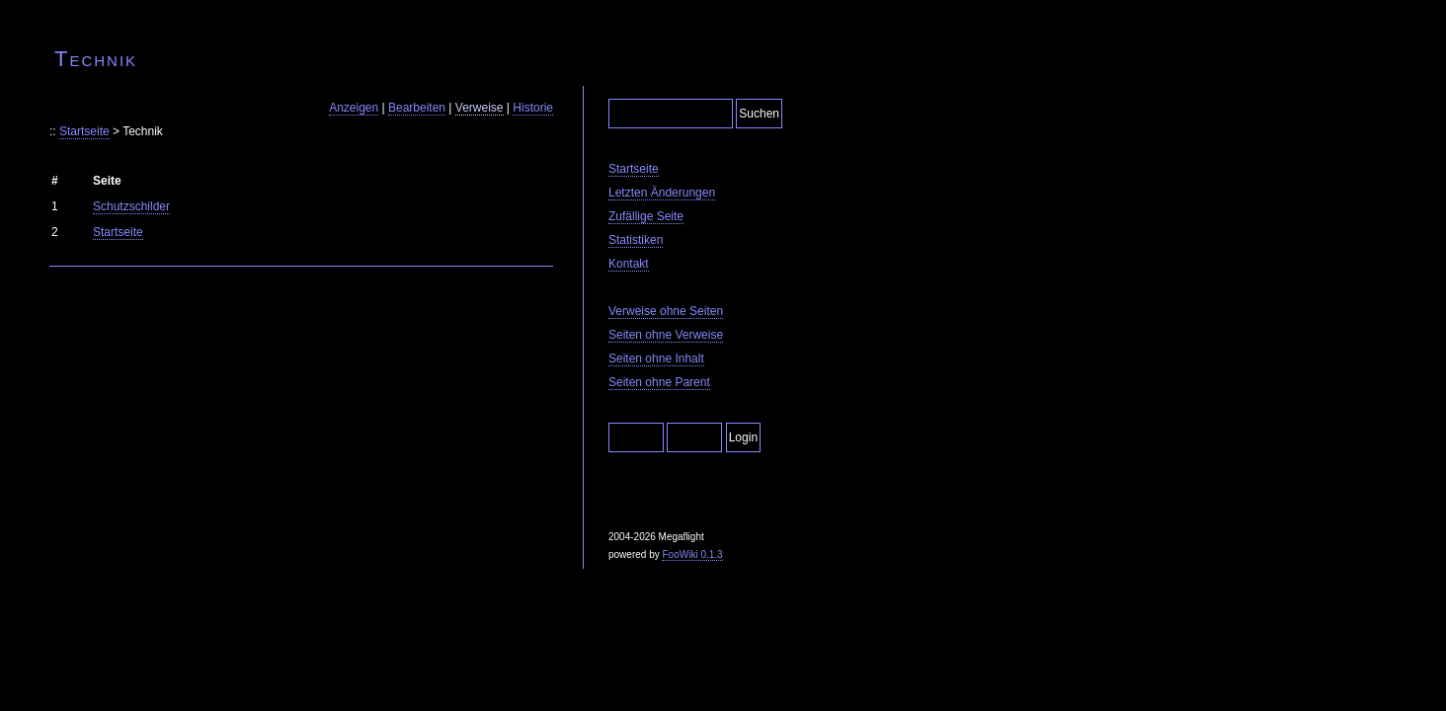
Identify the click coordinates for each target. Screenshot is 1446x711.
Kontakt (628, 264)
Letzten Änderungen (661, 192)
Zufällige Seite (645, 216)
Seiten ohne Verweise (665, 335)
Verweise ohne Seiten (665, 311)
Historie (533, 108)
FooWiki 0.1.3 (692, 554)
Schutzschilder (131, 206)
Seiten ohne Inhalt (656, 358)
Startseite (84, 131)
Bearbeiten (416, 108)
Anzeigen (353, 108)
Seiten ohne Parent (659, 382)
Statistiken (635, 240)
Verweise (479, 108)
